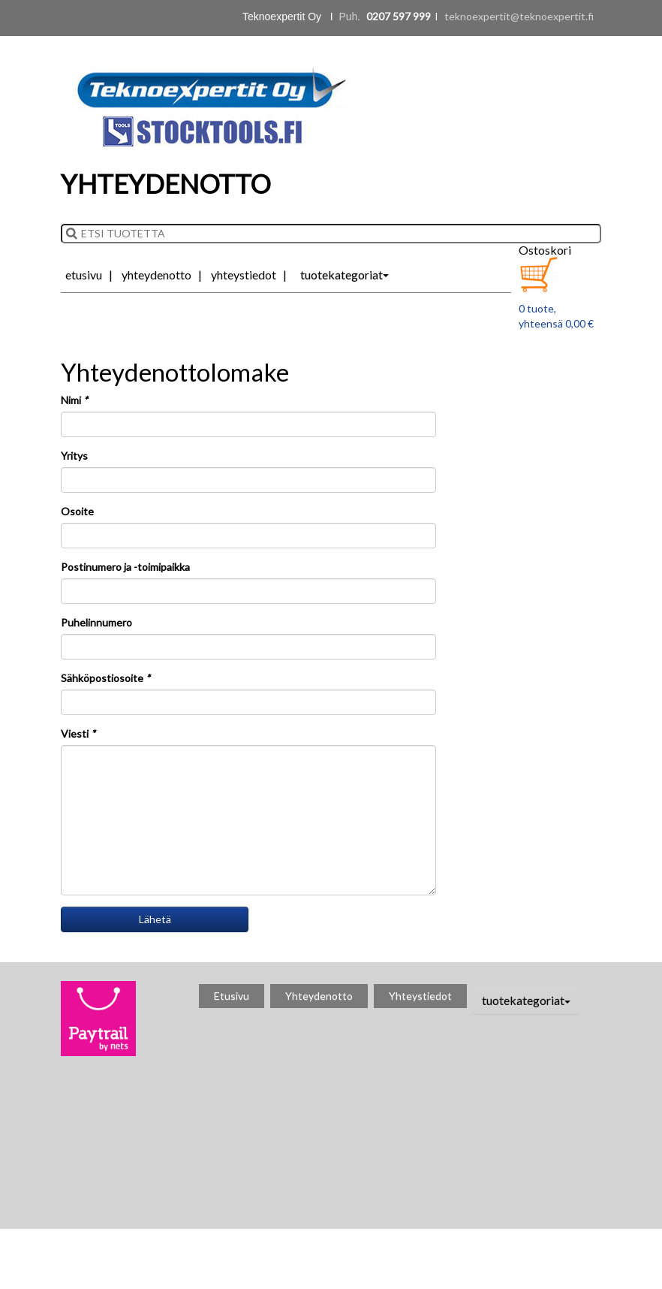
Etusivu (83, 274)
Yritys (74, 455)
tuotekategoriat (344, 274)
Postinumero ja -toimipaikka (125, 566)
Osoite (77, 511)
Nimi (74, 400)
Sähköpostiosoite (105, 678)
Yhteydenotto (156, 274)
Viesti (78, 733)
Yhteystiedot (243, 274)
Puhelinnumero (96, 622)
